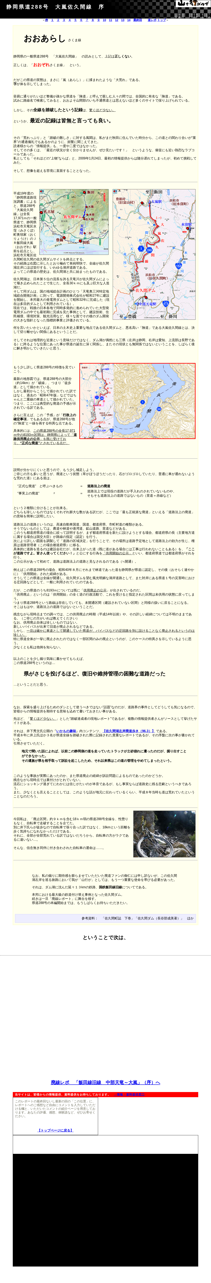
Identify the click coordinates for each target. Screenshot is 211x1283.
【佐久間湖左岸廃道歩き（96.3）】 (128, 731)
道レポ (152, 20)
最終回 (137, 20)
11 (110, 20)
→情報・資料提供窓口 (129, 1094)
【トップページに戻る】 (55, 1130)
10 (104, 20)
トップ (161, 20)
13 (122, 20)
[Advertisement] (105, 987)
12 (116, 20)
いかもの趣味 (66, 731)
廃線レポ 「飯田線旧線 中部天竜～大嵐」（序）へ (105, 1082)
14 (128, 20)
